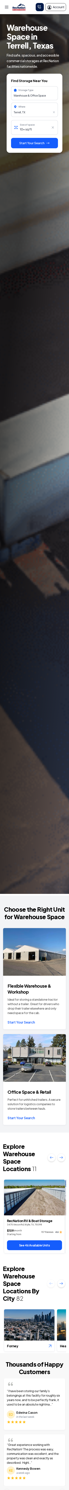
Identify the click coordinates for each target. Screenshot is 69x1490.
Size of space (27, 124)
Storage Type (25, 90)
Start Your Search (21, 1022)
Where (21, 106)
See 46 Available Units (34, 1245)
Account (55, 7)
